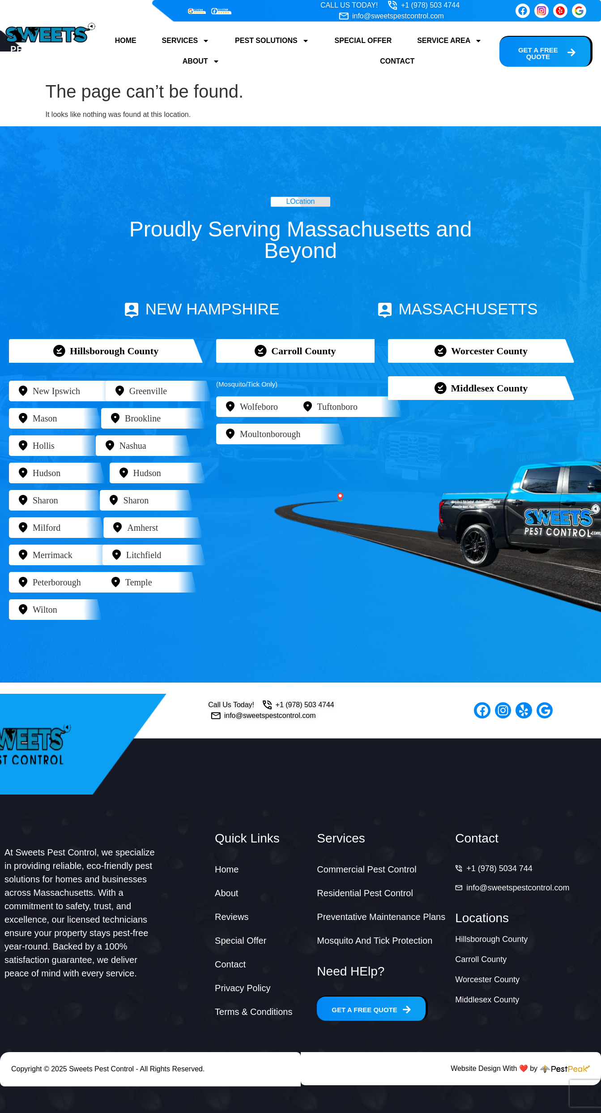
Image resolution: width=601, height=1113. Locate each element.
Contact (397, 61)
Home (125, 40)
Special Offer (363, 40)
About (201, 61)
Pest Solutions (272, 41)
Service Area (449, 41)
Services (186, 41)
